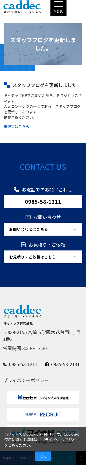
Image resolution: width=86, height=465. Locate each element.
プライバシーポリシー (59, 439)
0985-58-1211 (43, 201)
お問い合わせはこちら (28, 229)
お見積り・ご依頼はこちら (32, 257)
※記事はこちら (16, 126)
